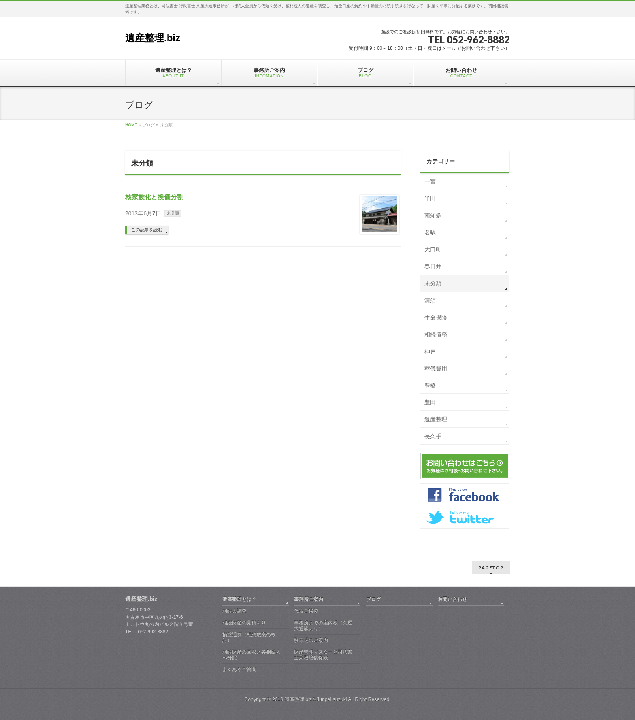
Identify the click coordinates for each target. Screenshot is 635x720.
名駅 (430, 232)
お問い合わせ (452, 599)
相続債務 (435, 334)
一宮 (430, 181)
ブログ (373, 599)
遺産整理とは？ (239, 599)
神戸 (430, 351)
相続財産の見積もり (244, 623)
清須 (430, 300)
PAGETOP (491, 567)
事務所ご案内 (308, 599)
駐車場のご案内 (311, 640)
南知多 (432, 215)
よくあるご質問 (239, 669)
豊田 (430, 402)
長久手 (432, 436)
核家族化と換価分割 (154, 197)
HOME (131, 125)
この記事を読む (146, 229)
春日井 (432, 266)
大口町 (432, 249)
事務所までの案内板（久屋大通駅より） (323, 625)
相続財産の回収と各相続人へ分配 (251, 654)
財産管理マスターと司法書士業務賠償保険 (323, 654)
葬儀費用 (435, 368)
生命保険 (435, 317)
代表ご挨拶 (306, 611)
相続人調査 (234, 611)
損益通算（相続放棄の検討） (249, 637)
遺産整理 (435, 419)
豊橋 (430, 385)
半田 (430, 198)
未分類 (173, 213)
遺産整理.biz (152, 37)
